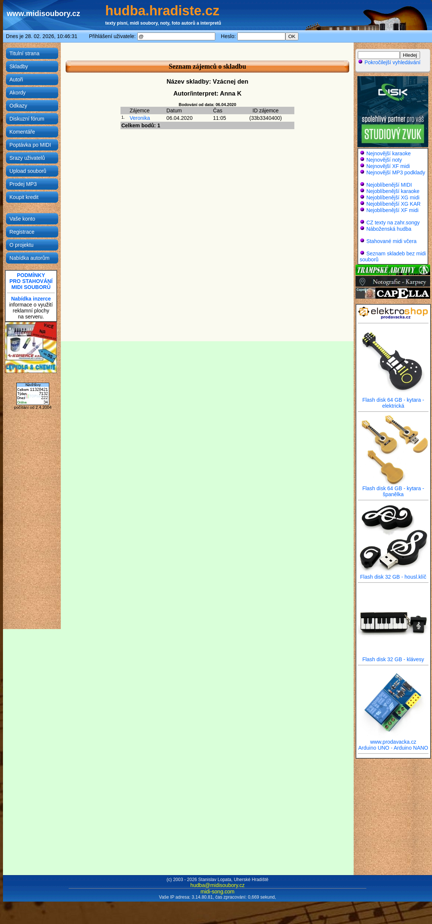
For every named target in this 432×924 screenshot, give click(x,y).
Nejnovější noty (384, 160)
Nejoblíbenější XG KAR (393, 204)
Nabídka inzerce (31, 299)
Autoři (16, 80)
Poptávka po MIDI (30, 145)
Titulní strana (24, 53)
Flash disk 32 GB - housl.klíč (393, 574)
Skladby (18, 66)
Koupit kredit (23, 197)
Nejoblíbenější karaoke (392, 191)
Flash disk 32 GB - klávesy (393, 656)
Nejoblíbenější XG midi (392, 197)
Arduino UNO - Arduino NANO (393, 748)
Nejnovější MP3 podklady (395, 172)
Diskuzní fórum (26, 119)
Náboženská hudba (388, 229)
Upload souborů (27, 171)
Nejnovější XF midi (388, 166)
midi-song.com (217, 892)
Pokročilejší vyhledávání (389, 62)
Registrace (21, 232)
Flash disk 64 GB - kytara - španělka (393, 488)
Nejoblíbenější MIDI (389, 185)
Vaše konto (22, 219)
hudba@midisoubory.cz (217, 885)
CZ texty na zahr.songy (393, 222)
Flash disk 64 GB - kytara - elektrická (393, 400)
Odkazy (18, 106)
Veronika (139, 118)
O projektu (21, 245)
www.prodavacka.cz (393, 739)
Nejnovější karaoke (388, 153)
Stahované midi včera (391, 241)
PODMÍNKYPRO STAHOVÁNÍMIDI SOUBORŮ (31, 281)
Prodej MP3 (23, 184)
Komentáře (22, 132)
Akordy (17, 93)
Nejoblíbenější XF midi (392, 210)
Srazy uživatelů (27, 158)
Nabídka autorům (29, 258)
